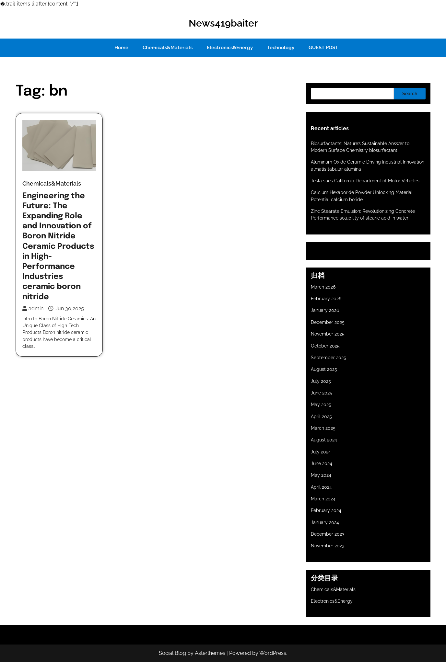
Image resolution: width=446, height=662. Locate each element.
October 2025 (325, 345)
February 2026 (326, 298)
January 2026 (325, 310)
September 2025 (328, 357)
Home (121, 48)
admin (32, 308)
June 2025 (321, 392)
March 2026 (323, 287)
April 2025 (321, 416)
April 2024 (321, 487)
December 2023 (327, 534)
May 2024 (321, 475)
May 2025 (321, 404)
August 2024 (324, 439)
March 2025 (323, 428)
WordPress (272, 653)
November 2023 (327, 545)
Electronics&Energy (230, 48)
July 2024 (321, 451)
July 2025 (321, 381)
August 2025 (324, 369)
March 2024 (323, 498)
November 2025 (328, 334)
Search (409, 93)
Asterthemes (210, 653)
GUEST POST (323, 48)
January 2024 (325, 522)
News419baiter (223, 23)
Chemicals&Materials (168, 48)
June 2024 (321, 463)
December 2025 (328, 322)
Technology (280, 48)
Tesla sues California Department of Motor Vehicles (365, 180)
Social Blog (172, 653)
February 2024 (326, 510)
